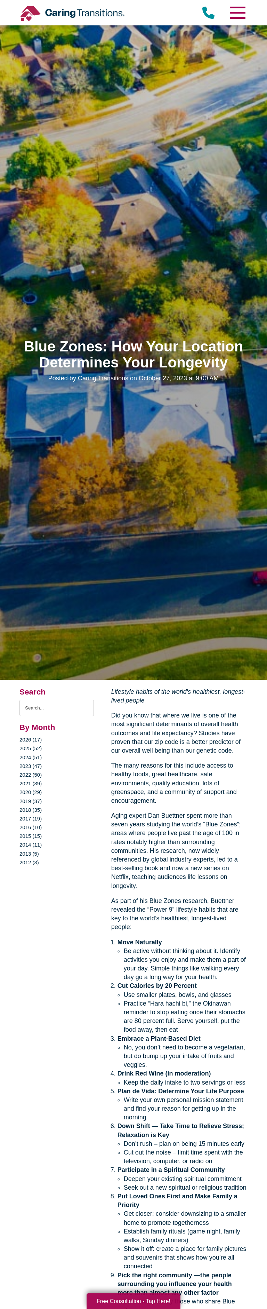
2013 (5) (29, 854)
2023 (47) (30, 766)
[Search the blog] (56, 708)
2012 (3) (29, 862)
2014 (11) (30, 845)
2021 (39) (30, 783)
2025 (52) (30, 748)
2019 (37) (30, 801)
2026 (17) (30, 740)
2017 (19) (30, 819)
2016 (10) (30, 827)
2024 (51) (30, 757)
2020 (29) (30, 792)
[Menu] (237, 12)
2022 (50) (30, 775)
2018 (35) (30, 810)
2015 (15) (30, 836)
